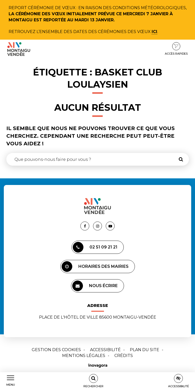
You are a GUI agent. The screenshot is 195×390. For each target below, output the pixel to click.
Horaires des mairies (95, 266)
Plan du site (144, 349)
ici (154, 31)
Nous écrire (95, 285)
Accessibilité (105, 349)
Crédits (123, 355)
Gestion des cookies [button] (56, 349)
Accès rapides (176, 48)
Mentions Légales (83, 355)
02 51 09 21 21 (95, 247)
